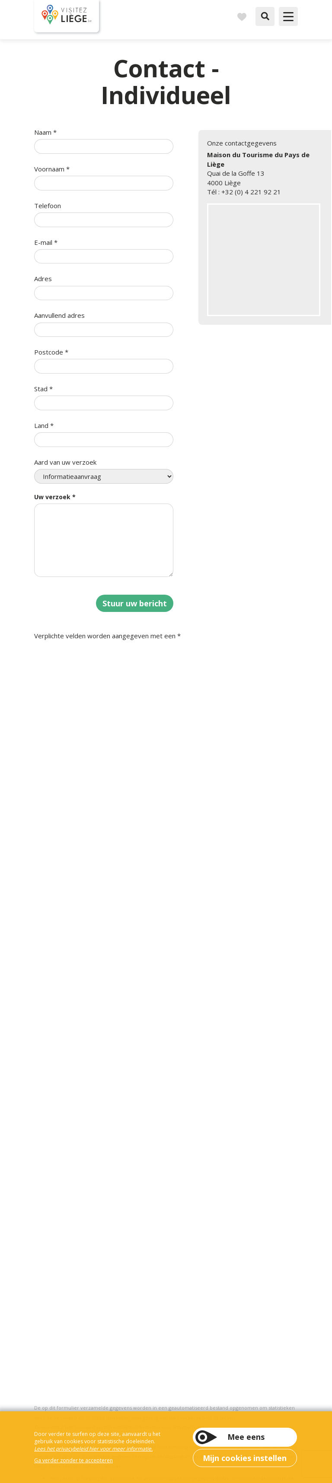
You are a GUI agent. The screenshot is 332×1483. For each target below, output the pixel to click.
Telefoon (47, 205)
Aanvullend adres (59, 315)
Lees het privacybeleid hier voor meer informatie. (93, 1448)
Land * (44, 425)
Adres (43, 278)
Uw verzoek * (55, 497)
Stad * (43, 388)
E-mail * (45, 242)
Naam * (45, 132)
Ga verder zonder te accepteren (73, 1460)
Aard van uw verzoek (65, 462)
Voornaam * (52, 169)
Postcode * (51, 352)
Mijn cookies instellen (245, 1458)
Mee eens (246, 1437)
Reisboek (241, 16)
